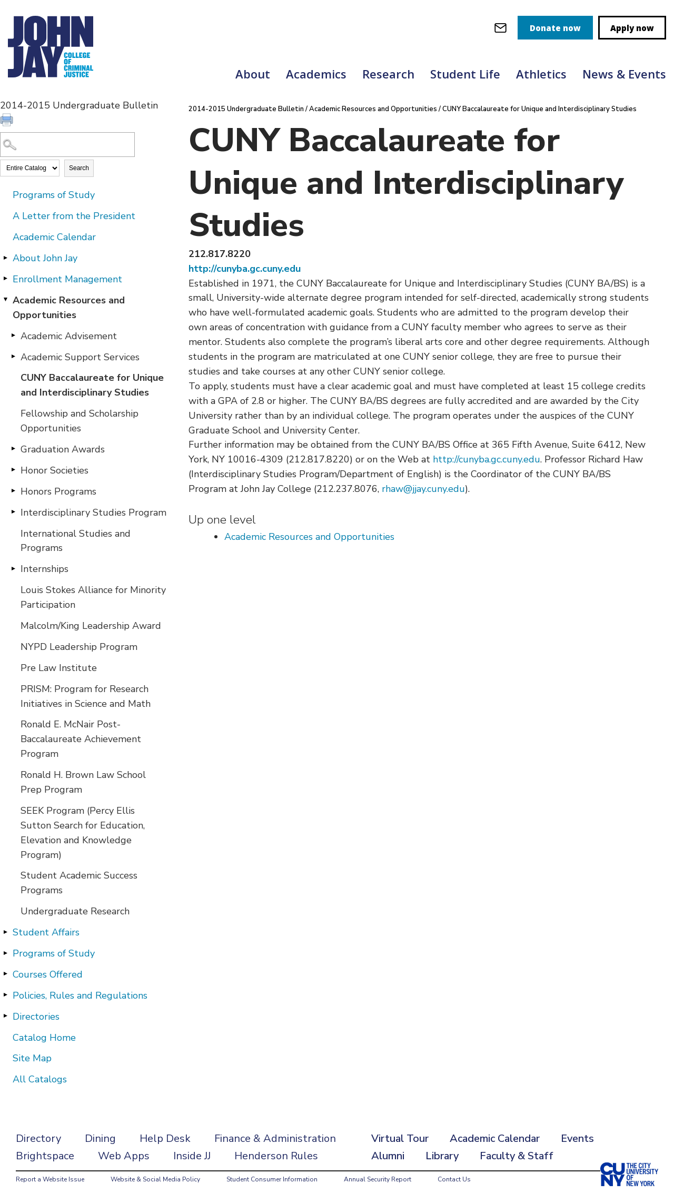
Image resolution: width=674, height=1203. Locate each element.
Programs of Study (54, 195)
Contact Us (454, 1179)
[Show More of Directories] (5, 1016)
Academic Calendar (54, 237)
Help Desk (165, 1138)
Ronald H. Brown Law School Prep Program (83, 782)
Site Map (32, 1058)
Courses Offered (48, 974)
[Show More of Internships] (13, 568)
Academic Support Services (80, 357)
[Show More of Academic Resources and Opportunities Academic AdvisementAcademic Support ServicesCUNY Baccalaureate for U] (5, 299)
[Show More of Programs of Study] (5, 953)
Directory (38, 1138)
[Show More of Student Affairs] (5, 931)
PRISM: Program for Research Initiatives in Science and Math (86, 696)
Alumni (387, 1156)
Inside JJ (192, 1156)
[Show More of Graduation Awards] (13, 448)
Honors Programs (58, 491)
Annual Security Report (377, 1179)
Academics (316, 74)
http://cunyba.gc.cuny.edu (245, 268)
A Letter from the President (74, 216)
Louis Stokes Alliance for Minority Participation (93, 597)
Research (388, 74)
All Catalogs (40, 1079)
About (252, 74)
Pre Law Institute (59, 668)
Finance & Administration (275, 1138)
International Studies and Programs (76, 541)
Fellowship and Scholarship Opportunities (79, 421)
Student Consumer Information (272, 1179)
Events (577, 1138)
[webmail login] (500, 28)
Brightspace (45, 1156)
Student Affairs (46, 932)
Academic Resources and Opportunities (69, 307)
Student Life (465, 74)
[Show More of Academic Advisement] (13, 335)
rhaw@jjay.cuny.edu (423, 488)
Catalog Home (44, 1037)
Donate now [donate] (555, 28)
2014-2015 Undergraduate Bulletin (246, 109)
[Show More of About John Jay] (5, 257)
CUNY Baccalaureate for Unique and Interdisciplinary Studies (92, 385)
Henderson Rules (276, 1156)
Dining (100, 1138)
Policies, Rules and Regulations (80, 995)
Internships (44, 569)
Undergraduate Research (75, 911)
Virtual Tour (400, 1138)
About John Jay (45, 258)
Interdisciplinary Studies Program (93, 512)
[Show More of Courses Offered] (5, 974)
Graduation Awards (63, 449)
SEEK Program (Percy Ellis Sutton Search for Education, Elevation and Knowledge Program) (83, 832)
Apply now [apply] (632, 28)
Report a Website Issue (50, 1179)
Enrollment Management (67, 279)
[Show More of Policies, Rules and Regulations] (5, 995)
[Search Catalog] (67, 144)
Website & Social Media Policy (155, 1179)
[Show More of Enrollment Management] (5, 278)
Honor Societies (54, 470)
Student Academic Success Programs (79, 882)
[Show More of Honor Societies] (13, 470)
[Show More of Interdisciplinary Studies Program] (13, 512)
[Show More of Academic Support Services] (13, 356)
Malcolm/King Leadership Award (91, 625)
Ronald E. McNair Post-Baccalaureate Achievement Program (81, 739)
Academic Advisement (69, 336)
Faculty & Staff (516, 1156)
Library (442, 1156)
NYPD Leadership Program (79, 646)
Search (79, 168)
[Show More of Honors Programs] (13, 491)
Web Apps (124, 1156)
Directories (36, 1016)
